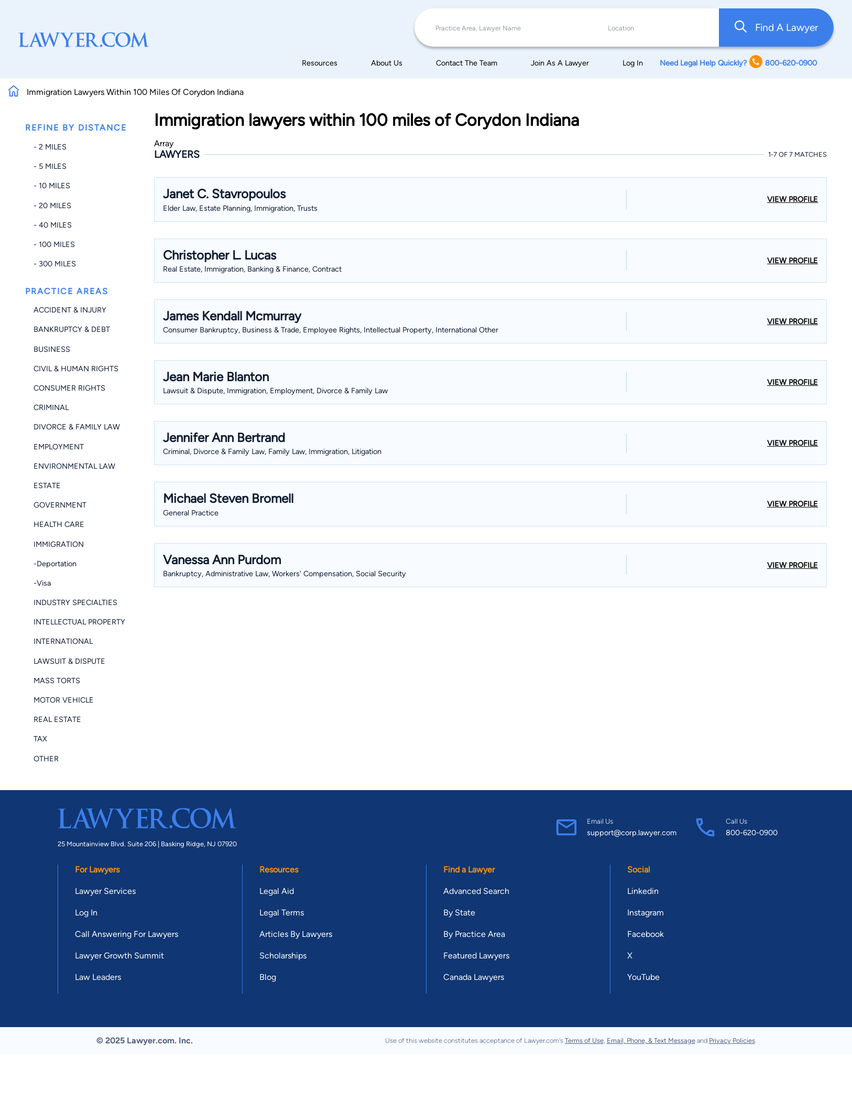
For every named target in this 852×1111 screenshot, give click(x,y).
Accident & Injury (70, 310)
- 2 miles (50, 147)
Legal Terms (281, 913)
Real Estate (57, 719)
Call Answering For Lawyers (126, 934)
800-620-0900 (752, 832)
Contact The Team (466, 63)
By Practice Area (474, 934)
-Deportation (55, 563)
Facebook (645, 934)
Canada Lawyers (473, 977)
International (63, 641)
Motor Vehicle (64, 700)
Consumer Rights (69, 388)
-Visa (42, 583)
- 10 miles (52, 185)
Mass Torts (57, 680)
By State (459, 913)
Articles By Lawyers (295, 934)
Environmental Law (74, 466)
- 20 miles (52, 205)
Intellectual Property (79, 622)
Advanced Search (476, 891)
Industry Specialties (75, 602)
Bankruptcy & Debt (72, 329)
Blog (267, 977)
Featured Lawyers (476, 956)
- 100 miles (54, 244)
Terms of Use (584, 1040)
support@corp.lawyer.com (631, 832)
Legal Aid (276, 891)
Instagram (645, 913)
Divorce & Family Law (77, 427)
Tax (40, 738)
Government (60, 505)
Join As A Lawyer (560, 63)
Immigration (59, 544)
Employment (59, 446)
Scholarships (283, 956)
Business (52, 349)
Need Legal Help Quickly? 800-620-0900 (738, 62)
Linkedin (643, 891)
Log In (632, 63)
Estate (47, 485)
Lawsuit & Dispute (69, 661)
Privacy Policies (732, 1040)
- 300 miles (55, 263)
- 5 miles (50, 166)
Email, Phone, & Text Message (651, 1040)
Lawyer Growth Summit (119, 956)
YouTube (643, 977)
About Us (386, 63)
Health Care (59, 524)
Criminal (51, 407)
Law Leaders (98, 977)
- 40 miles (53, 225)
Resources (319, 63)
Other (46, 758)
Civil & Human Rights (76, 368)
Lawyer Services (105, 891)
